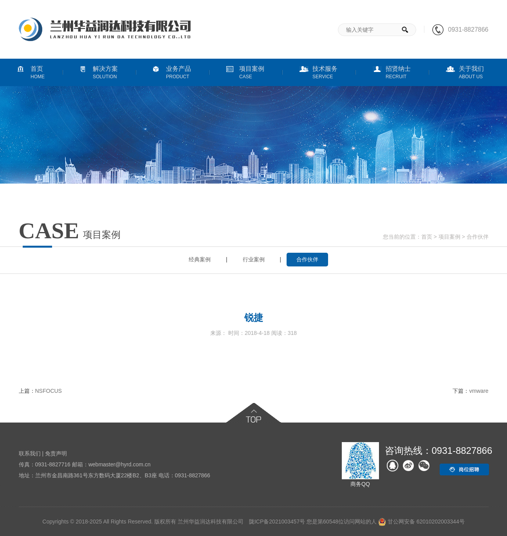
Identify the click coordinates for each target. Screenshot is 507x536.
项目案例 (449, 237)
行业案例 (254, 259)
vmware (478, 391)
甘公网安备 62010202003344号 (421, 521)
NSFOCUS (48, 391)
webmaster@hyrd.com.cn (119, 464)
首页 (426, 237)
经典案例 (200, 259)
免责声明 (56, 453)
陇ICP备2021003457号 (277, 521)
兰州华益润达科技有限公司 (211, 521)
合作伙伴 (478, 237)
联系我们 (30, 453)
